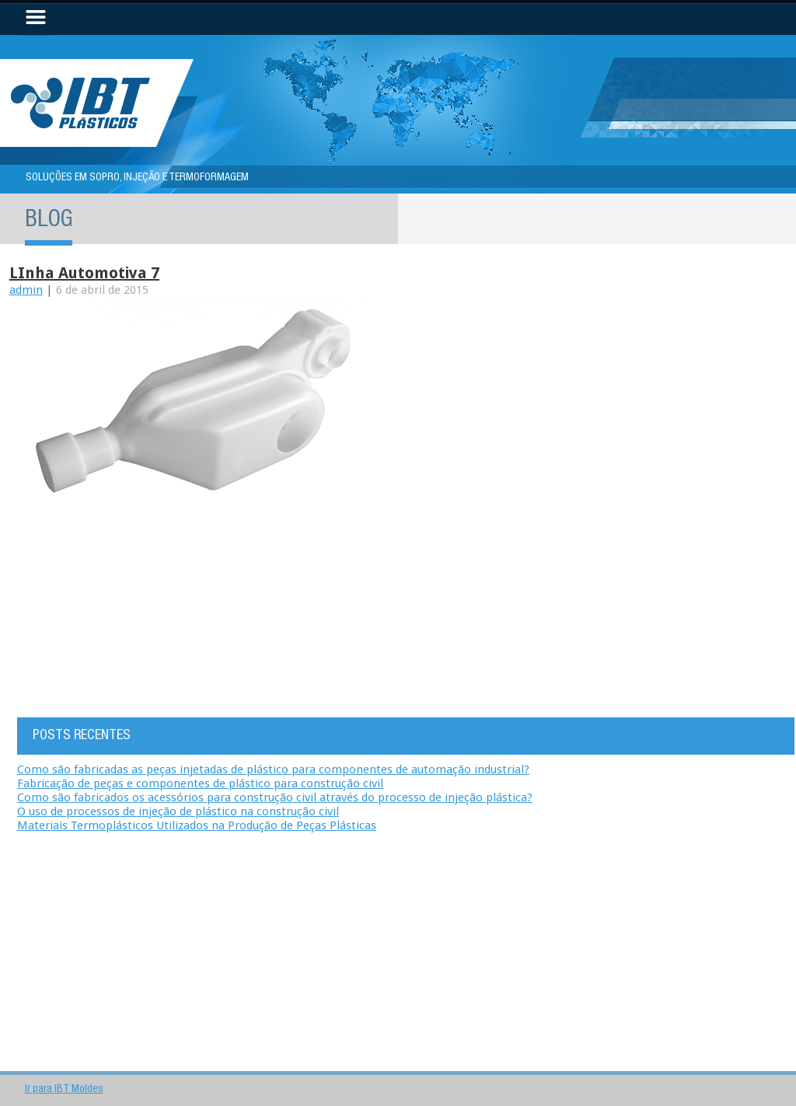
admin (26, 290)
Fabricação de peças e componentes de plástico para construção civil (200, 783)
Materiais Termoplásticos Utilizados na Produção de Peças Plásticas (196, 825)
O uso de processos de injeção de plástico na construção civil (178, 811)
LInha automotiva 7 (84, 272)
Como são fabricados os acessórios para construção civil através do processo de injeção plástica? (274, 797)
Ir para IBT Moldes (64, 1089)
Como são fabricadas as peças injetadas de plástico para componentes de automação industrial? (273, 769)
